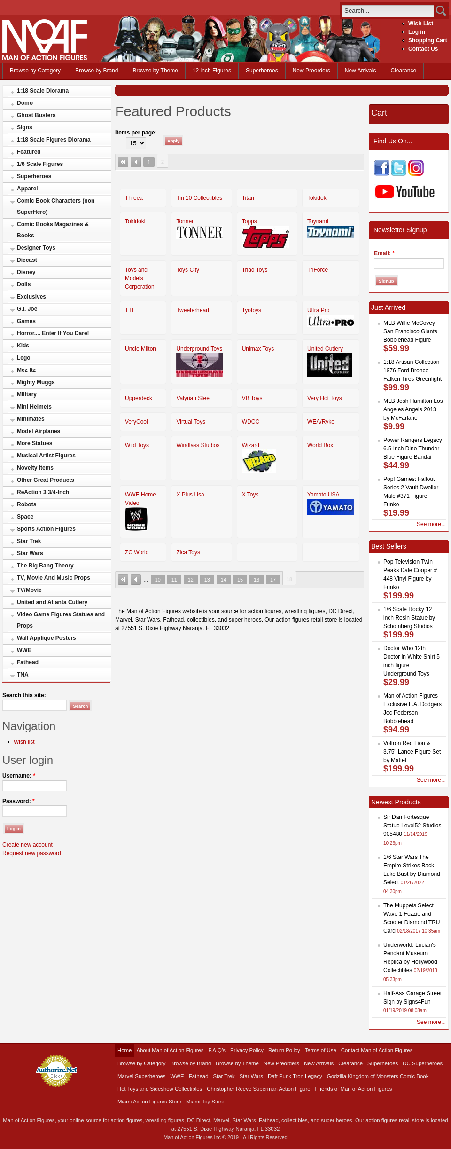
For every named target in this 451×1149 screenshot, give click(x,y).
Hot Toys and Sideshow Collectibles (159, 1089)
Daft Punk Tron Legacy (295, 1076)
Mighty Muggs (36, 382)
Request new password (31, 853)
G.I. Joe (27, 309)
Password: (18, 801)
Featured (29, 152)
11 (174, 579)
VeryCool (136, 421)
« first (123, 162)
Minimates (31, 419)
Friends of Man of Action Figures (353, 1089)
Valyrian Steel (193, 398)
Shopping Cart (427, 40)
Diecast (27, 260)
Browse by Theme (155, 70)
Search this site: (24, 695)
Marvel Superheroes (141, 1076)
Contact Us (423, 49)
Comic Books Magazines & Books (53, 230)
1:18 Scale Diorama (43, 90)
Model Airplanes (38, 431)
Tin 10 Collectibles (199, 198)
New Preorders (311, 70)
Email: (384, 253)
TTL (130, 310)
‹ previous (136, 162)
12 (191, 579)
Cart (379, 113)
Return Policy (284, 1050)
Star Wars (30, 553)
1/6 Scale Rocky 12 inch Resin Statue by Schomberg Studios (409, 618)
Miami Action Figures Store (149, 1101)
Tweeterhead (192, 310)
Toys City (187, 270)
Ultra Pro (318, 310)
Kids (23, 345)
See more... (431, 524)
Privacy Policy (247, 1050)
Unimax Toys (258, 349)
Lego (24, 357)
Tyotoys (251, 310)
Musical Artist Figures (46, 455)
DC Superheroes (423, 1063)
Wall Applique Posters (46, 638)
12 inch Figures (212, 70)
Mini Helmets (34, 406)
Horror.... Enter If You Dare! (53, 333)
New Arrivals (360, 70)
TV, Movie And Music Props (53, 577)
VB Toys (252, 398)
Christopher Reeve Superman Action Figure (258, 1089)
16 (256, 579)
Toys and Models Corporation (140, 278)
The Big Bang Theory (45, 565)
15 (240, 579)
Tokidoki (317, 198)
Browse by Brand (96, 70)
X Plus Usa (190, 494)
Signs (24, 127)
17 (273, 579)
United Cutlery (325, 349)
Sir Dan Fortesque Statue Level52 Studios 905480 (412, 825)
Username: (18, 775)
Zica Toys (188, 552)
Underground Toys (199, 349)
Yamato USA (323, 494)
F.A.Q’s (217, 1050)
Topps (249, 221)
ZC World (136, 552)
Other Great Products (45, 480)
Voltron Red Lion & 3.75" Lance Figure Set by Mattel (412, 751)
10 (158, 579)
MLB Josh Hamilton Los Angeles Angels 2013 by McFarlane (413, 409)
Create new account (27, 845)
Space (25, 516)
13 (207, 579)
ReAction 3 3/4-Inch (43, 492)
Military (27, 394)
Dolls (24, 284)
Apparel (27, 188)
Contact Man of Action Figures (377, 1050)
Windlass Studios (197, 445)
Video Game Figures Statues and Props (61, 620)
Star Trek (29, 541)
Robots (26, 504)
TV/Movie (29, 590)
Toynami (317, 221)
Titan (248, 198)
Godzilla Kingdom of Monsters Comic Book (378, 1076)
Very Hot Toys (324, 398)
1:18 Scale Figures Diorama (54, 139)
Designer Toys (36, 247)
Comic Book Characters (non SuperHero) (55, 206)
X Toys (250, 494)
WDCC (250, 421)
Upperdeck (138, 398)
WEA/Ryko (320, 421)
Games (26, 321)
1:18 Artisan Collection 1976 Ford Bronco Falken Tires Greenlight (412, 370)
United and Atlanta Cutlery (52, 602)
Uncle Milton (140, 349)
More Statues (34, 443)
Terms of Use (320, 1050)
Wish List (420, 23)
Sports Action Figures (46, 529)
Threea (134, 198)
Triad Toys (255, 270)
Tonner (185, 221)
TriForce (317, 270)
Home (124, 1050)
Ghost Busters (36, 115)
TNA (23, 674)
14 (223, 579)
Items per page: (136, 132)
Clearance (403, 70)
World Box (320, 445)
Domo (25, 103)
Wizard (250, 445)
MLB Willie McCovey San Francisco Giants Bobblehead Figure (410, 331)
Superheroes (262, 70)
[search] (387, 10)
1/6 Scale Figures (40, 164)
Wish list (24, 742)
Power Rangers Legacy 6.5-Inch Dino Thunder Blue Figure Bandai (412, 448)
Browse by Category (35, 70)
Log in (416, 32)
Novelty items (35, 467)
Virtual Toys (190, 421)
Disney (26, 272)
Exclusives (31, 296)
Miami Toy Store (205, 1101)
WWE (24, 650)
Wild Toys (137, 445)
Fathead (28, 662)
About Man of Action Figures (169, 1050)
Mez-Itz (26, 370)
